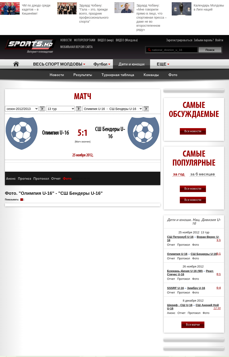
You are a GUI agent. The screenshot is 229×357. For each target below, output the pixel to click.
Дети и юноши (131, 63)
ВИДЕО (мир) (106, 40)
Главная (16, 64)
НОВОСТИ (66, 40)
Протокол (41, 178)
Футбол (100, 63)
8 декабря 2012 (193, 300)
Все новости (192, 131)
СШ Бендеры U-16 (204, 254)
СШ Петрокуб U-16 (180, 237)
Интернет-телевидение (30, 46)
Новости (57, 74)
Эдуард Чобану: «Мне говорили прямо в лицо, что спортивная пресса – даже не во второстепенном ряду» (140, 16)
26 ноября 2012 (193, 266)
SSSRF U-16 (175, 288)
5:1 (218, 253)
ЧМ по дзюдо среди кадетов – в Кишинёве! (25, 8)
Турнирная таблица (118, 74)
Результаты (82, 74)
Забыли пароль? (204, 40)
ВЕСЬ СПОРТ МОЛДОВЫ (57, 63)
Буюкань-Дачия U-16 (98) (185, 271)
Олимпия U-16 (55, 133)
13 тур (205, 232)
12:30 (217, 308)
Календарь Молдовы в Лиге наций (198, 6)
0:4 (218, 287)
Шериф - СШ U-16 (179, 305)
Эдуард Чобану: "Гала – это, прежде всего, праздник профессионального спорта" (82, 12)
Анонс (11, 178)
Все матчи (193, 324)
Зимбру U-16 (196, 288)
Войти (219, 40)
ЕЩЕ (161, 63)
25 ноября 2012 (188, 232)
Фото (172, 74)
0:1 (218, 274)
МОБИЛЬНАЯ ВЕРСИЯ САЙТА (76, 47)
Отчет (56, 178)
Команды (151, 74)
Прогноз (24, 178)
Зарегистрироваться (179, 40)
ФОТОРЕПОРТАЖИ (84, 40)
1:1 (218, 240)
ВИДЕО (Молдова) (127, 40)
